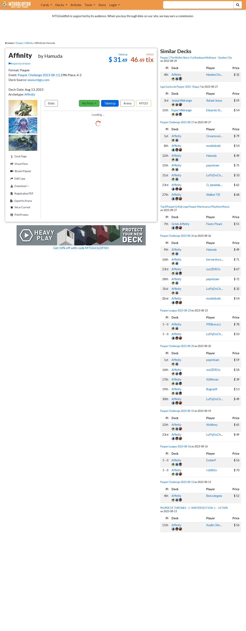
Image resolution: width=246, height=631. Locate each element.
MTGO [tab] (143, 103)
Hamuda (211, 155)
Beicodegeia (214, 495)
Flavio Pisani (214, 224)
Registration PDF (21, 194)
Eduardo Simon (216, 110)
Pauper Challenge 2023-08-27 (177, 122)
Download (23, 186)
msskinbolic (213, 145)
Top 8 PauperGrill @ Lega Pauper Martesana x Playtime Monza (194, 206)
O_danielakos (214, 185)
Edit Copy (17, 179)
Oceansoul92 (214, 136)
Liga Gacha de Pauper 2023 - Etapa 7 (180, 86)
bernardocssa (215, 259)
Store (102, 5)
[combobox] (196, 4)
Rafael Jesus (214, 100)
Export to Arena (20, 201)
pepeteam (212, 165)
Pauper (20, 42)
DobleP (211, 460)
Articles (75, 5)
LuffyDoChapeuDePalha (222, 175)
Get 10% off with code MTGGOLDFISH (81, 248)
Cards (45, 5)
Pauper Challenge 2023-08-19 (177, 410)
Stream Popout (20, 171)
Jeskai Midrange (182, 100)
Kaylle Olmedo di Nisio (220, 525)
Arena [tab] (127, 103)
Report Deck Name (19, 63)
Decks (60, 5)
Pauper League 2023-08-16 (175, 446)
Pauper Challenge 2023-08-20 (177, 346)
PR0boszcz (213, 324)
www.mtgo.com (38, 80)
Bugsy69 (211, 389)
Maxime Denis (215, 74)
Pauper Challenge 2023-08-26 (177, 235)
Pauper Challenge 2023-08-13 (39, 75)
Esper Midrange (182, 110)
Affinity (29, 42)
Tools (89, 5)
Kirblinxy (211, 424)
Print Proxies (18, 215)
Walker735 (213, 194)
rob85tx (211, 470)
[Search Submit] (237, 5)
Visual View (18, 164)
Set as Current (19, 207)
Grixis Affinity (180, 224)
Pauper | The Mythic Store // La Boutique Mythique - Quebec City (196, 57)
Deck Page (18, 156)
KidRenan (212, 379)
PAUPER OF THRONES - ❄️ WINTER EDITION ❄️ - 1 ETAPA (194, 507)
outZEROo (213, 269)
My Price (88, 103)
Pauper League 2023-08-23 (175, 310)
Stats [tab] (51, 103)
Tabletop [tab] (110, 103)
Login (113, 5)
